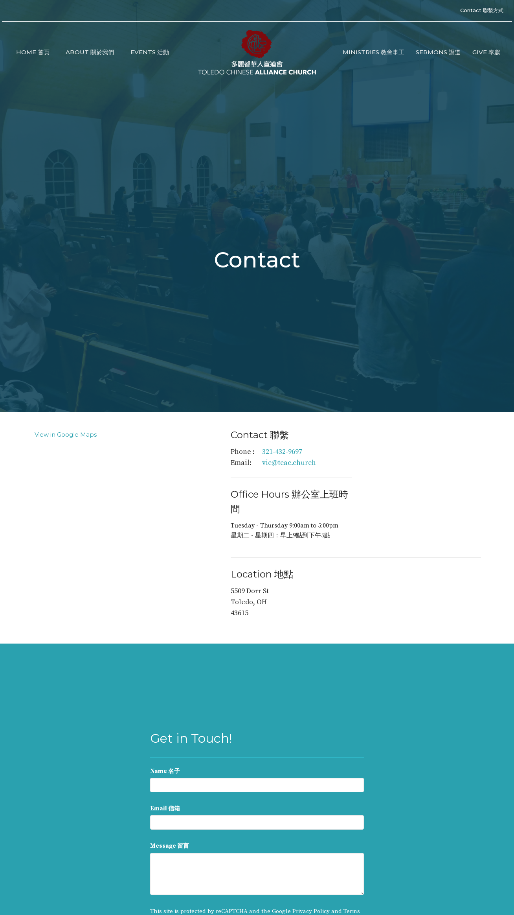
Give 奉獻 (486, 52)
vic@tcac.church (289, 462)
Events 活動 (149, 52)
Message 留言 (169, 846)
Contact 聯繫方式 (481, 10)
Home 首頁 (33, 52)
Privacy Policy (311, 911)
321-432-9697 (282, 451)
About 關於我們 (90, 52)
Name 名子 (165, 771)
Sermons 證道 (438, 52)
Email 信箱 (165, 808)
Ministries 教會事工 (373, 52)
